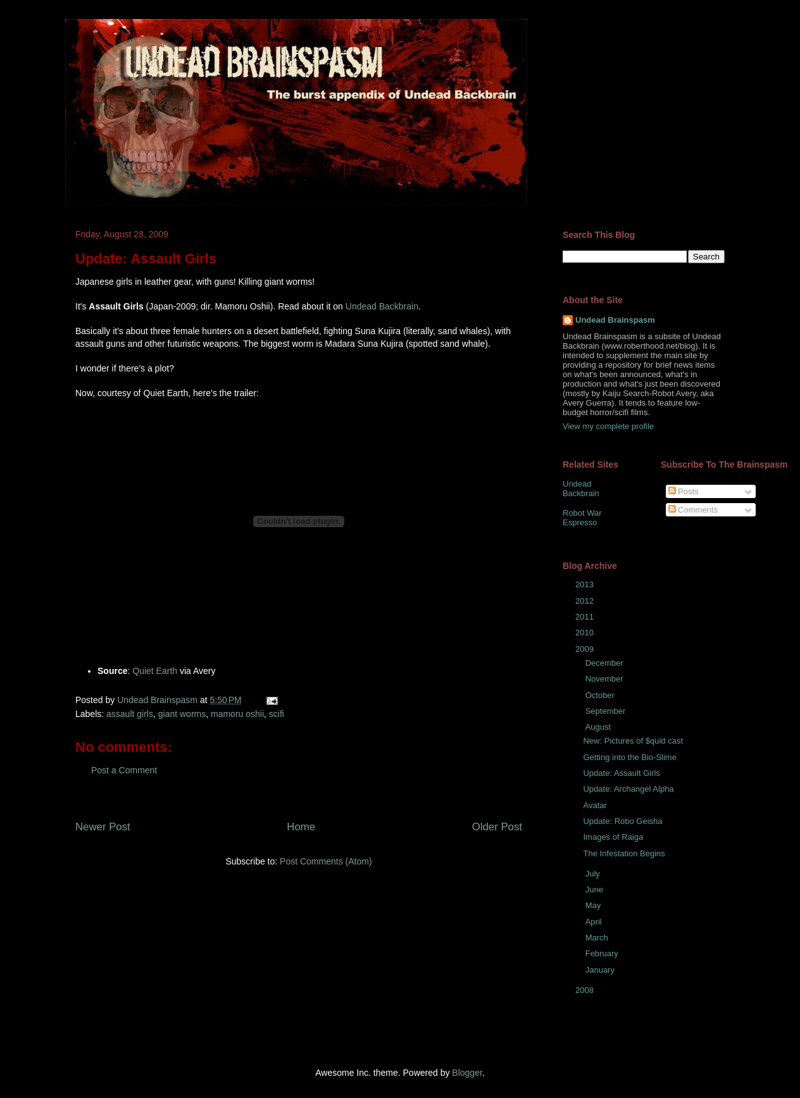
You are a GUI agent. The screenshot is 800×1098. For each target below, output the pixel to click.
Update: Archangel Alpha (628, 789)
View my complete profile (608, 426)
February (603, 953)
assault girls (129, 714)
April (594, 921)
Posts (683, 491)
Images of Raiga (613, 837)
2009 (585, 649)
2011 (585, 616)
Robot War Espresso (582, 518)
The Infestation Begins (624, 853)
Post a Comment (124, 770)
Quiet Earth (154, 671)
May (594, 905)
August (599, 727)
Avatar (594, 805)
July (594, 873)
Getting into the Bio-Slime (629, 757)
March (598, 937)
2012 (585, 601)
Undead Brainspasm (615, 320)
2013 (585, 584)
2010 (585, 632)
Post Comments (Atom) (326, 861)
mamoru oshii (237, 714)
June (595, 889)
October (601, 695)
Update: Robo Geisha (622, 821)
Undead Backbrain (382, 306)
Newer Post (102, 827)
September (606, 711)
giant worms (182, 714)
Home (301, 827)
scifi (276, 714)
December (605, 663)
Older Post (497, 827)
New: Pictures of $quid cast (633, 741)
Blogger (467, 1073)
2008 (585, 990)
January (601, 970)
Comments (693, 510)
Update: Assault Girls (621, 773)
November (605, 678)
